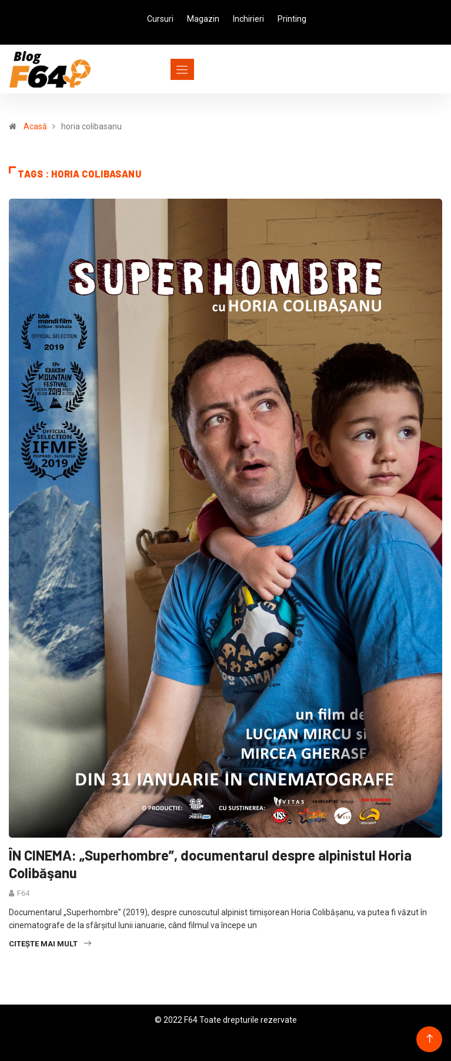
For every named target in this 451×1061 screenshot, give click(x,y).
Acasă (35, 126)
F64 (23, 893)
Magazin (203, 19)
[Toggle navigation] (161, 69)
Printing (292, 19)
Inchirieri (248, 19)
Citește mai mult (50, 943)
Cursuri (160, 19)
